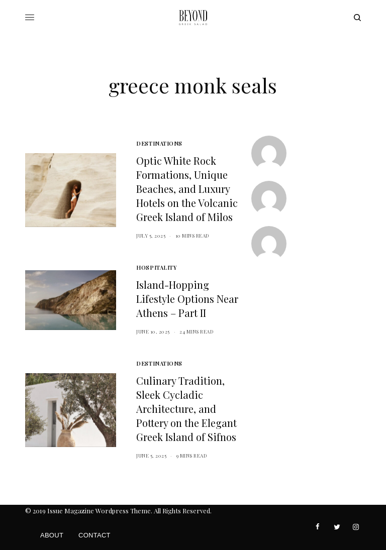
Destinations (159, 143)
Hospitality (156, 267)
